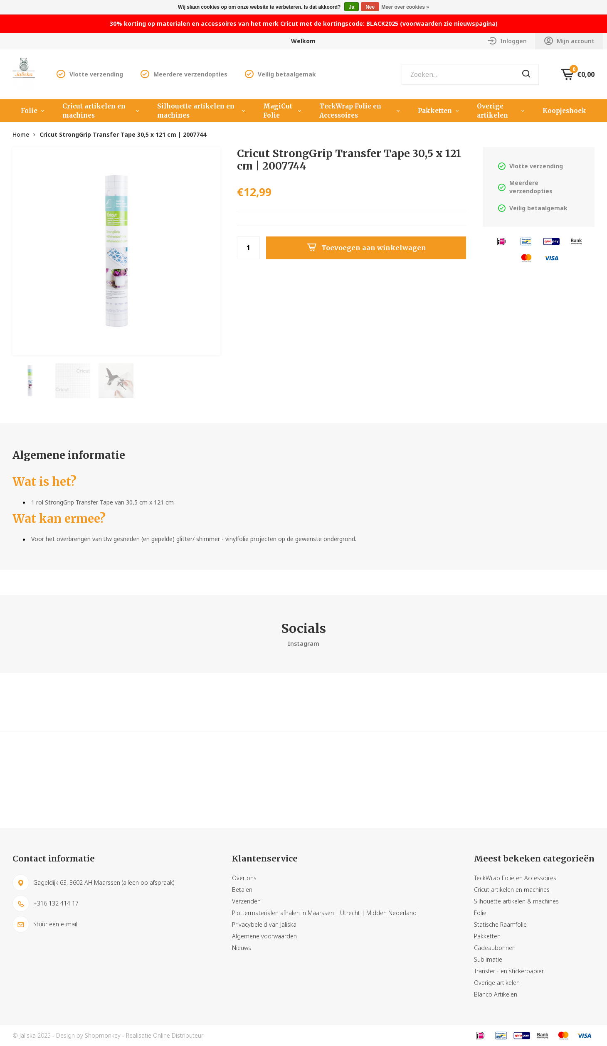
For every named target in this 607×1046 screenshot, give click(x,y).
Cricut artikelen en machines (101, 110)
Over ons (244, 878)
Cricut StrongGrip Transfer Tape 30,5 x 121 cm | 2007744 (122, 134)
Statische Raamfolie (500, 924)
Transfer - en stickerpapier (509, 971)
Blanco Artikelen (495, 994)
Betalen (242, 889)
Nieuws (241, 948)
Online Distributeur (178, 1035)
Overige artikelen (501, 110)
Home (20, 134)
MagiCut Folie (283, 110)
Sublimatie (488, 959)
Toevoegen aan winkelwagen (366, 247)
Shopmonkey (103, 1035)
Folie (33, 111)
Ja (351, 7)
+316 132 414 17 (45, 903)
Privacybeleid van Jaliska (264, 924)
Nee (370, 7)
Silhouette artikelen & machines (516, 901)
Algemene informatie (68, 455)
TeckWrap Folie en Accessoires (360, 110)
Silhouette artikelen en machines (202, 110)
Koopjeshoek (564, 111)
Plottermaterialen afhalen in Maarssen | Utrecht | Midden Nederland (324, 913)
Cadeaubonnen (495, 948)
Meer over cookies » (405, 7)
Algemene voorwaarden (264, 936)
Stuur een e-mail (44, 924)
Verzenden (246, 901)
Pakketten (439, 111)
